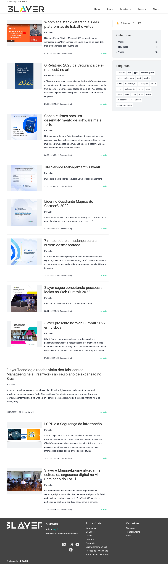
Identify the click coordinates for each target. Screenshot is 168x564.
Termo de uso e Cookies (97, 554)
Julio (50, 32)
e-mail (119, 89)
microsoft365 (122, 100)
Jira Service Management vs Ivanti (72, 167)
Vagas (121, 52)
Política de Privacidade (97, 551)
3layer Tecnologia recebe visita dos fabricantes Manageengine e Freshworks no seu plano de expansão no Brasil (54, 374)
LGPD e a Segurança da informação (73, 424)
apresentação (130, 83)
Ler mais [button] (103, 53)
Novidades (123, 47)
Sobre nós (91, 528)
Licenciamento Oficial (96, 547)
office (153, 83)
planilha (147, 78)
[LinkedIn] (64, 544)
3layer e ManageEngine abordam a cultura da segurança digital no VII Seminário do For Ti (72, 474)
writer (140, 89)
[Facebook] (70, 549)
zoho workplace (147, 73)
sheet (148, 89)
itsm (129, 73)
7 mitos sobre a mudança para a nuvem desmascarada (70, 242)
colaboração (130, 89)
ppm (136, 73)
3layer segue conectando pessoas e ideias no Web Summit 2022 (73, 289)
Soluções (90, 532)
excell (119, 83)
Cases (89, 535)
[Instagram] (70, 544)
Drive (134, 94)
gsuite (148, 94)
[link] (24, 524)
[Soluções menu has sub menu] (125, 9)
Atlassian (130, 528)
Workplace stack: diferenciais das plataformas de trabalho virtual (71, 24)
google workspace (124, 105)
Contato (90, 539)
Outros (121, 42)
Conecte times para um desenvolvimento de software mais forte (72, 120)
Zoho (128, 535)
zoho (119, 78)
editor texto (129, 78)
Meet (127, 94)
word (139, 78)
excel (141, 94)
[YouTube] (77, 544)
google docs (136, 100)
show (119, 94)
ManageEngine (133, 532)
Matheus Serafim (56, 75)
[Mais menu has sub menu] (156, 9)
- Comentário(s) (65, 53)
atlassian (121, 73)
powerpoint (143, 83)
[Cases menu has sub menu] (142, 9)
